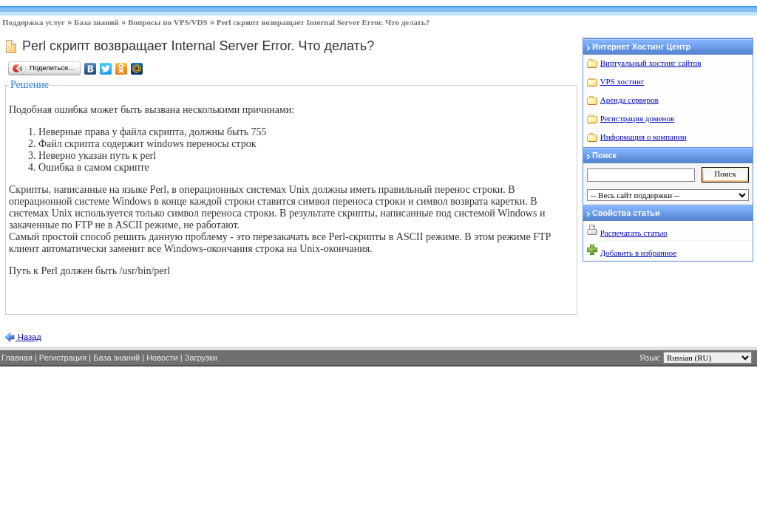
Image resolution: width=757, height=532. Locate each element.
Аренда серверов (629, 99)
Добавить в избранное (638, 252)
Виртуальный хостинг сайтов (651, 62)
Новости (162, 357)
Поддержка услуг (33, 22)
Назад (28, 336)
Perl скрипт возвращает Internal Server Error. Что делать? (323, 22)
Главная (17, 357)
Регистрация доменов (637, 118)
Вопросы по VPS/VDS (167, 22)
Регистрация (62, 357)
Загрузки (201, 357)
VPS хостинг (622, 81)
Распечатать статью (634, 232)
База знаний (96, 22)
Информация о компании (643, 136)
